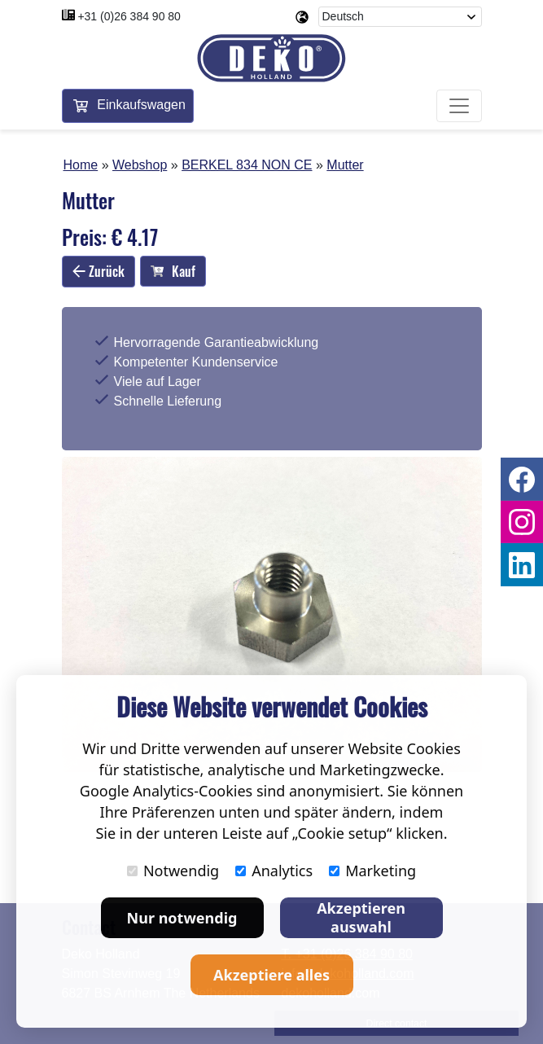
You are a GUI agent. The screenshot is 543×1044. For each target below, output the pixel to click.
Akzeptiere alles (271, 975)
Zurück (98, 271)
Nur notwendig (182, 918)
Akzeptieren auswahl (361, 917)
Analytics (274, 870)
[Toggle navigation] (459, 106)
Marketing (372, 870)
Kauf (173, 271)
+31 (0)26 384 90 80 (129, 16)
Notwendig (173, 870)
